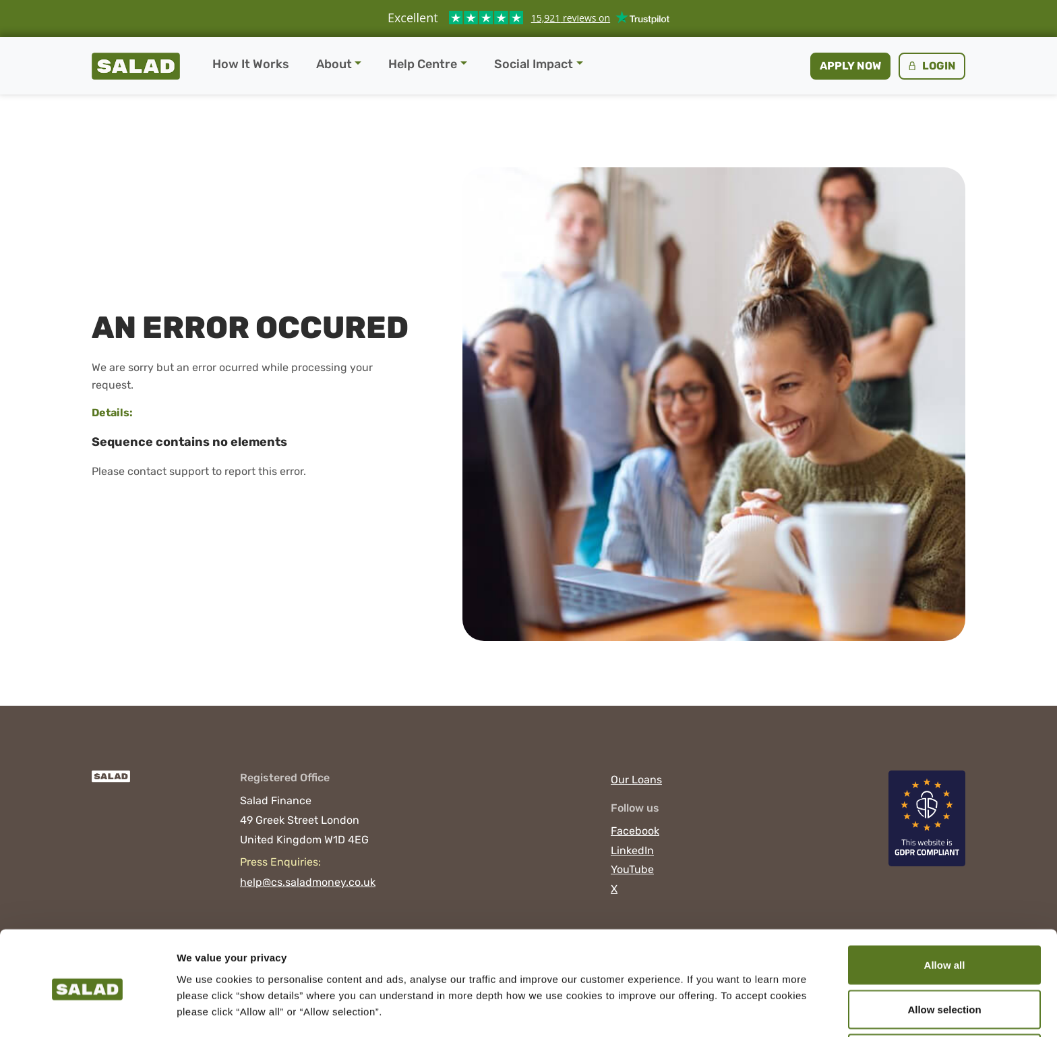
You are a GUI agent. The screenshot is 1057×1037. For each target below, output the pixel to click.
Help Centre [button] (422, 64)
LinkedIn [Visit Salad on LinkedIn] (632, 850)
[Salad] (111, 783)
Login (931, 65)
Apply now (850, 65)
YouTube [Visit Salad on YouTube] (632, 869)
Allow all (944, 912)
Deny (944, 1001)
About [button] (334, 64)
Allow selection (944, 957)
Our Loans (636, 779)
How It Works (250, 64)
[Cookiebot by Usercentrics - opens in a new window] (87, 1011)
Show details (707, 1002)
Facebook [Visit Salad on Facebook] (635, 830)
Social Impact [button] (533, 64)
